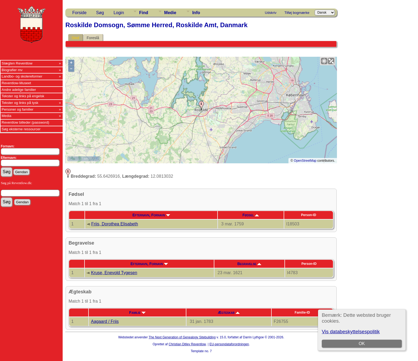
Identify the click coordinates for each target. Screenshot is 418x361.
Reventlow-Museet (16, 83)
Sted (75, 38)
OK (362, 343)
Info (196, 12)
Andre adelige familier (19, 90)
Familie (137, 312)
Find (143, 12)
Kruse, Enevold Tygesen (114, 272)
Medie (170, 12)
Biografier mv (12, 70)
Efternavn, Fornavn (151, 215)
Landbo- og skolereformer (22, 76)
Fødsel (251, 215)
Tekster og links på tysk (20, 103)
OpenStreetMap (305, 161)
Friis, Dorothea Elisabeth (114, 224)
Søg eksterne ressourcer (21, 129)
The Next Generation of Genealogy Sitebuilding (182, 337)
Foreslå (93, 38)
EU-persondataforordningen (229, 344)
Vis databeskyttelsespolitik (351, 331)
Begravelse (249, 264)
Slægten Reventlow (17, 63)
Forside (79, 12)
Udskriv (270, 13)
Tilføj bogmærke (296, 13)
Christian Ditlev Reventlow (187, 344)
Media (6, 116)
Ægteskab (229, 312)
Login (119, 12)
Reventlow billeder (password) (25, 122)
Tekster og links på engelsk (23, 96)
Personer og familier (17, 109)
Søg (100, 12)
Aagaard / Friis (105, 321)
